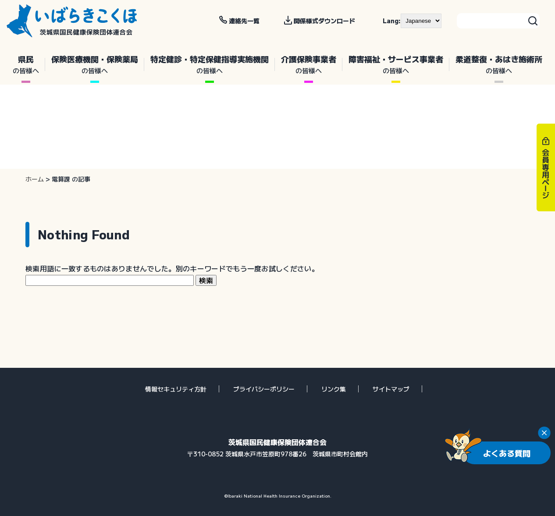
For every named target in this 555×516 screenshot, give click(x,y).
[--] (421, 21)
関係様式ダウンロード (324, 20)
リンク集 (333, 388)
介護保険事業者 (308, 64)
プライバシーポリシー (264, 388)
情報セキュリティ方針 (175, 388)
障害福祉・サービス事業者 (396, 64)
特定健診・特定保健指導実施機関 (209, 64)
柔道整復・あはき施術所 (499, 64)
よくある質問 (506, 453)
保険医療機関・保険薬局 (94, 64)
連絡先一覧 (244, 20)
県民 (26, 64)
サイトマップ (391, 388)
